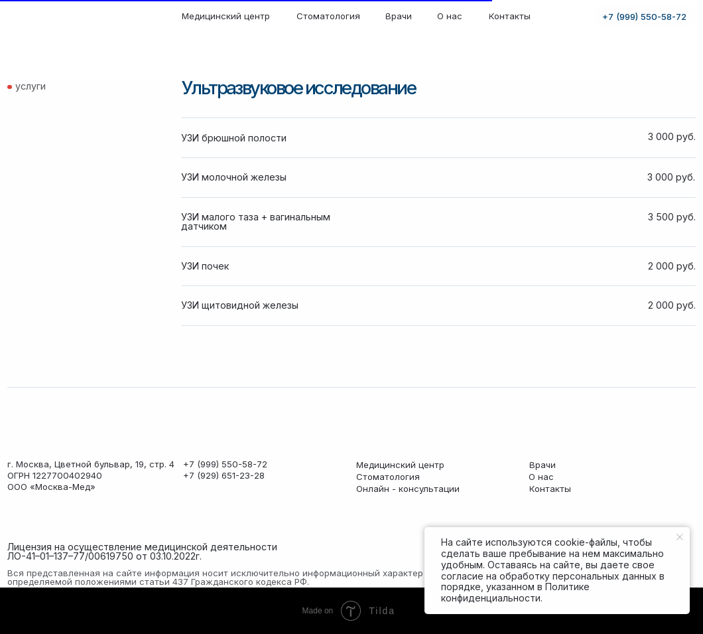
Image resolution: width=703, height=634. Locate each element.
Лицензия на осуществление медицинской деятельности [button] (142, 546)
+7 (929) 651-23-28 (224, 475)
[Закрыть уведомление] (679, 537)
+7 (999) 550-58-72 (225, 464)
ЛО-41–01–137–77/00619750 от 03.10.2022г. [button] (104, 556)
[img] (57, 17)
